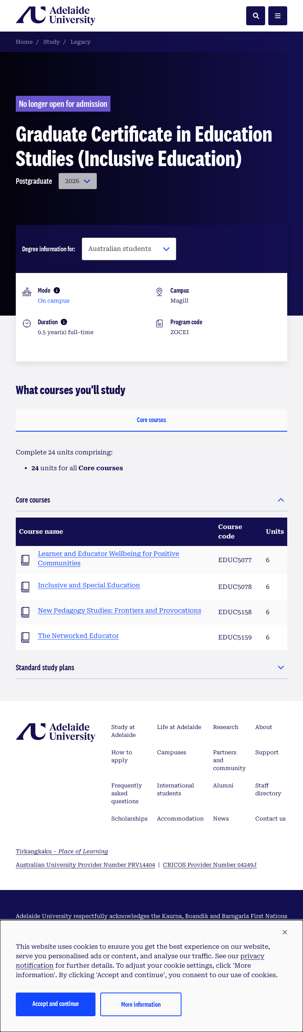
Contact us (270, 818)
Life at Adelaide (179, 727)
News (221, 818)
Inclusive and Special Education (89, 585)
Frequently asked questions (126, 793)
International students (175, 789)
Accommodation (180, 818)
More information (141, 1004)
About (263, 727)
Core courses (151, 419)
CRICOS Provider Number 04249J (210, 865)
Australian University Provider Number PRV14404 (85, 865)
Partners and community (229, 760)
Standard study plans (45, 667)
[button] (284, 932)
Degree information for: (48, 248)
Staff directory (268, 789)
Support (267, 752)
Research (225, 727)
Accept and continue (55, 1003)
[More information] (57, 290)
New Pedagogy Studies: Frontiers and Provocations (119, 610)
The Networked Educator (78, 635)
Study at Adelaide (123, 731)
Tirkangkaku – (62, 851)
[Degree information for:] (129, 248)
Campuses (171, 752)
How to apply (121, 756)
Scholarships (129, 818)
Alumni (223, 785)
